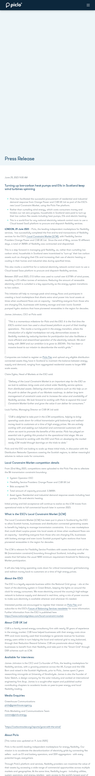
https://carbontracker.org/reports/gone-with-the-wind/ (33, 726)
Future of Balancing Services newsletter (48, 608)
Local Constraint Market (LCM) (42, 236)
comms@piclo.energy (16, 714)
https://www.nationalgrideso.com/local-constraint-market (34, 616)
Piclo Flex (47, 357)
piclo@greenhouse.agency (18, 705)
